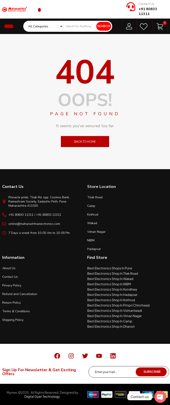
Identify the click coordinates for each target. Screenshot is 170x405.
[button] (39, 10)
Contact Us (146, 4)
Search (103, 26)
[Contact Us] (130, 6)
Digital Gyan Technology (42, 396)
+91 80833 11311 (148, 11)
